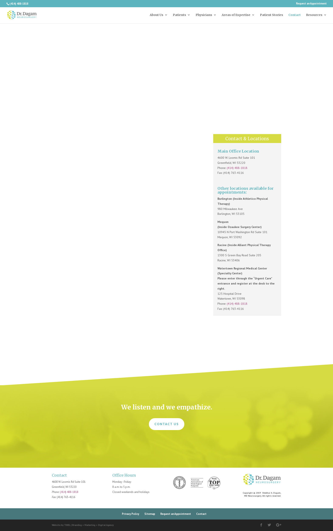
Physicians (204, 15)
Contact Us (166, 424)
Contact (294, 15)
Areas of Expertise (236, 15)
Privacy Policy (130, 514)
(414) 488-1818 (237, 168)
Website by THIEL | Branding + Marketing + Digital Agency (83, 525)
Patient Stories (271, 15)
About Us (156, 15)
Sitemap (149, 514)
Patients (179, 15)
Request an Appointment (311, 3)
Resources (314, 15)
